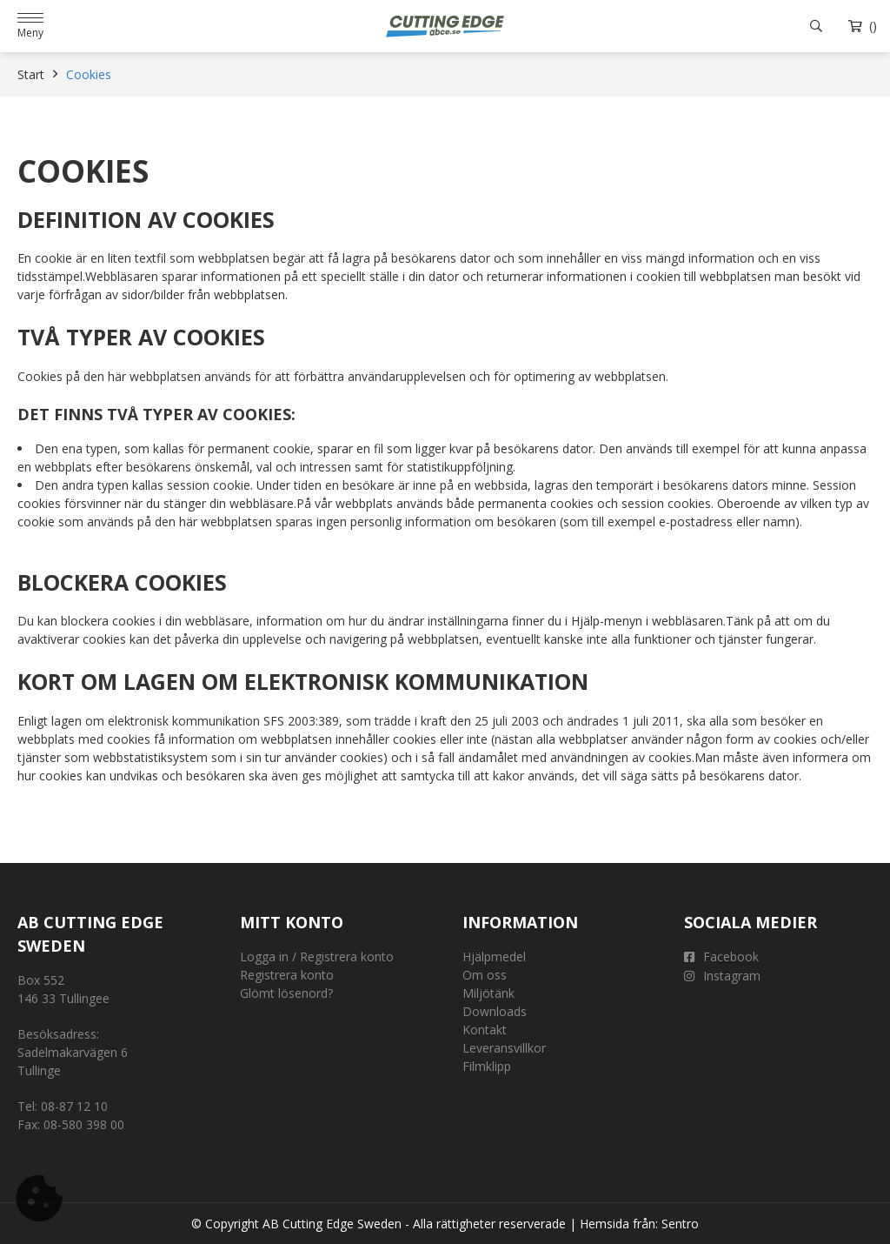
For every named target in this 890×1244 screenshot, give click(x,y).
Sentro (680, 1223)
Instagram (722, 975)
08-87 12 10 (74, 1106)
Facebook (721, 956)
